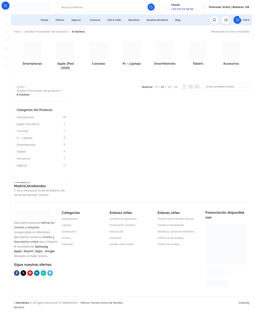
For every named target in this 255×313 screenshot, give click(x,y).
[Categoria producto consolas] (98, 55)
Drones (66, 238)
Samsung (20, 251)
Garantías (115, 238)
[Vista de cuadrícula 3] (190, 87)
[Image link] (32, 213)
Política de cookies (168, 244)
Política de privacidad (170, 238)
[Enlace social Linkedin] (37, 278)
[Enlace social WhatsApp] (43, 278)
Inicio (17, 32)
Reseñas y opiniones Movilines (175, 231)
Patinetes (67, 244)
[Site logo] (32, 7)
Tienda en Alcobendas (170, 225)
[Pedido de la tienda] (226, 87)
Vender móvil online (122, 244)
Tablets (21, 152)
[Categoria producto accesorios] (231, 55)
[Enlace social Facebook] (16, 278)
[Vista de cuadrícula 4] (197, 87)
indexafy (243, 302)
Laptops (66, 225)
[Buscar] (106, 7)
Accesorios (24, 159)
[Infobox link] (42, 184)
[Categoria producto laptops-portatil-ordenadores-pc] (131, 55)
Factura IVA (116, 231)
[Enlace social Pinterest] (30, 278)
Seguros (22, 166)
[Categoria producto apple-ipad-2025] (65, 57)
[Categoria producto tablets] (197, 55)
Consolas (22, 131)
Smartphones (25, 118)
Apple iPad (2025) (28, 124)
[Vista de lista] (184, 87)
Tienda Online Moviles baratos (175, 219)
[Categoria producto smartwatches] (164, 55)
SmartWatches (26, 145)
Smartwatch (69, 231)
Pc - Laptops (24, 138)
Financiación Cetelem (122, 225)
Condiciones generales (123, 219)
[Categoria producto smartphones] (32, 55)
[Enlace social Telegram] (50, 278)
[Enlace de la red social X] (23, 278)
